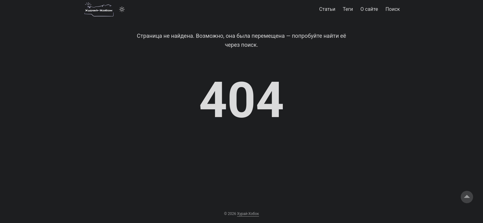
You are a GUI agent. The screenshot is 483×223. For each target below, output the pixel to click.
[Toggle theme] (122, 9)
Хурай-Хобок (248, 214)
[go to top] (467, 197)
